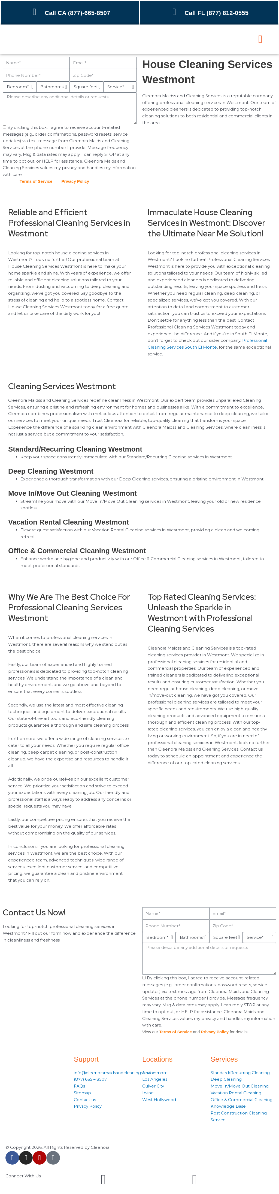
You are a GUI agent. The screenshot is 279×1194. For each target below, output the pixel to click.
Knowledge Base (228, 1106)
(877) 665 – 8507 (90, 1079)
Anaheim (151, 1072)
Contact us (85, 1099)
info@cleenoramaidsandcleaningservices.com (121, 1072)
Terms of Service (36, 181)
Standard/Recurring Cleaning (241, 1072)
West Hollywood (159, 1099)
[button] (260, 39)
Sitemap (82, 1092)
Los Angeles (154, 1079)
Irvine (148, 1092)
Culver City (153, 1086)
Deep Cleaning (226, 1079)
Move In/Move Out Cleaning (240, 1086)
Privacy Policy (75, 181)
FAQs (79, 1086)
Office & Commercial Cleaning (242, 1099)
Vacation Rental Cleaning (236, 1092)
